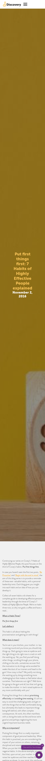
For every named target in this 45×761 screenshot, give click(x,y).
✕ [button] (42, 745)
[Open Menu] (25, 4)
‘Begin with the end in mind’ (27, 575)
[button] (39, 755)
